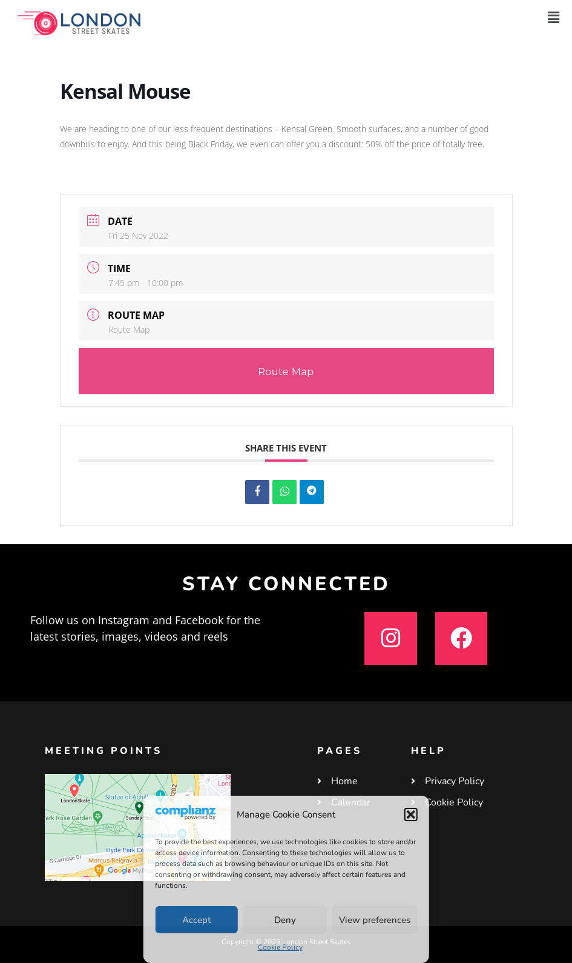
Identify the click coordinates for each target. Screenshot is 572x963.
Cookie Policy (280, 947)
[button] (411, 814)
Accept (196, 920)
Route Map (129, 329)
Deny (285, 920)
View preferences (374, 920)
